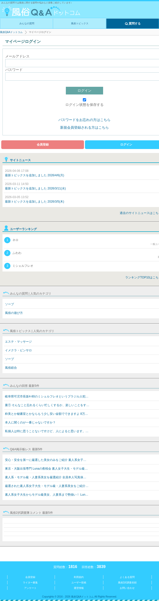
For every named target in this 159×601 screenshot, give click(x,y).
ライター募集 (30, 582)
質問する (133, 24)
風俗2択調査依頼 (127, 582)
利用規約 (79, 577)
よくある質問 (127, 577)
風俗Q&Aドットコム (11, 32)
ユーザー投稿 (78, 582)
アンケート (30, 588)
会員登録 (43, 144)
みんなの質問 (26, 23)
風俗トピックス (79, 23)
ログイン (84, 90)
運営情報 (79, 588)
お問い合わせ (127, 588)
